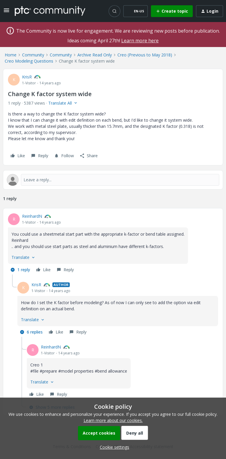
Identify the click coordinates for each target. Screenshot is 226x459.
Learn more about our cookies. (113, 420)
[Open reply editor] (113, 179)
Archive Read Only (94, 55)
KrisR (27, 77)
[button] (6, 12)
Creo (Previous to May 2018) (144, 55)
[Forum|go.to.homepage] (50, 11)
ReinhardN (32, 216)
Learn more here (140, 40)
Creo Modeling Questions (29, 61)
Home (10, 55)
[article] (113, 243)
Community (33, 55)
